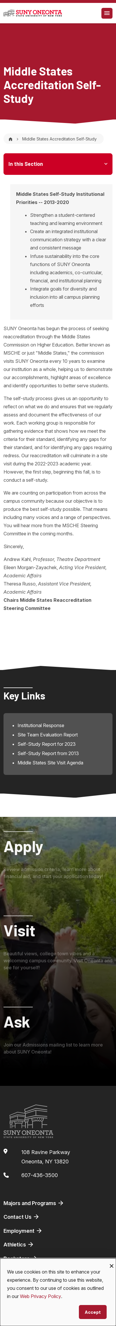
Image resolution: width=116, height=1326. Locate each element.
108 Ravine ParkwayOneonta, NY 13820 (45, 1157)
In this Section (25, 164)
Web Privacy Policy (40, 1296)
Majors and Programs (34, 1203)
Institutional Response (41, 725)
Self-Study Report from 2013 (48, 753)
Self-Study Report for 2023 (47, 744)
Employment (23, 1230)
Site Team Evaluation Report (48, 735)
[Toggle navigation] (106, 13)
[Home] (10, 138)
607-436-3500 (39, 1175)
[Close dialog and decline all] (111, 1262)
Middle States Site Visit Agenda (50, 763)
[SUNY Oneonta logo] (33, 13)
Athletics (19, 1244)
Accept (93, 1312)
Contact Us (22, 1216)
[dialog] (58, 1292)
